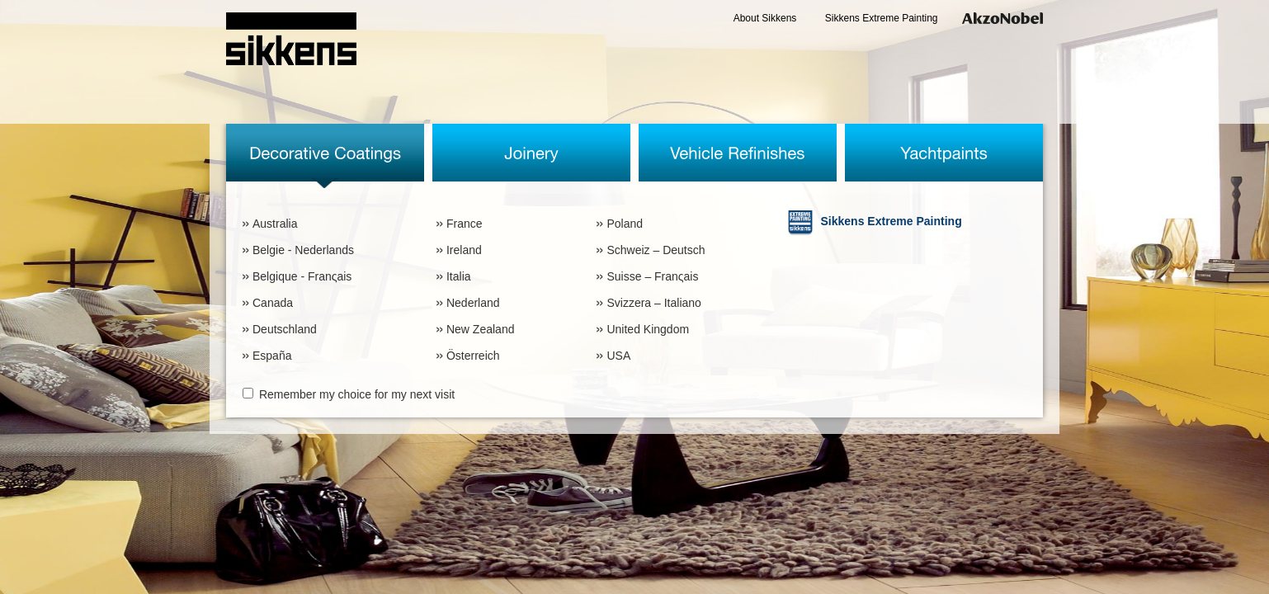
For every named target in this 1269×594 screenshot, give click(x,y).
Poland (624, 223)
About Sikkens (765, 18)
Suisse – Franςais (652, 276)
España (271, 355)
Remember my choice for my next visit (357, 394)
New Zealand (480, 329)
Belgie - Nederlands (303, 250)
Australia (274, 223)
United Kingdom (647, 329)
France (464, 223)
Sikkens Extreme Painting (881, 18)
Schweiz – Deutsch (655, 250)
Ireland (464, 250)
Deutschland (284, 329)
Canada (272, 302)
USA (618, 355)
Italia (458, 276)
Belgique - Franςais (301, 276)
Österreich (473, 355)
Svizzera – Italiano (653, 302)
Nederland (473, 302)
